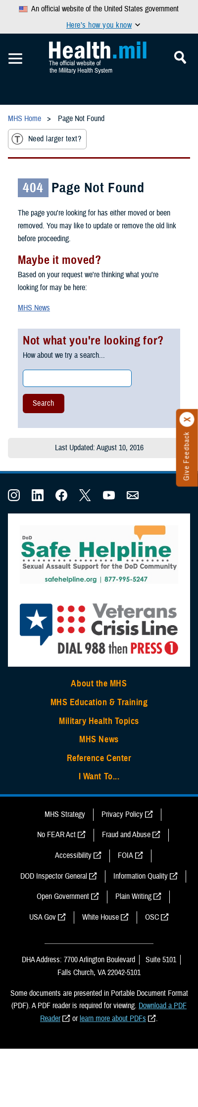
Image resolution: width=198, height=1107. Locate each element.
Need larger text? (46, 139)
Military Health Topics (99, 721)
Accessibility (73, 855)
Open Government (63, 896)
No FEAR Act (56, 835)
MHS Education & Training (99, 702)
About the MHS (99, 683)
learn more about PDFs (113, 1018)
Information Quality (140, 876)
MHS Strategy (65, 814)
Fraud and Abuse (126, 835)
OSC (152, 917)
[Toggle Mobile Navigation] (15, 59)
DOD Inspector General (53, 876)
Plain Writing (133, 896)
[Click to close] (187, 419)
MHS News (34, 308)
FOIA (125, 855)
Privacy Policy (122, 814)
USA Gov (42, 917)
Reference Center (99, 758)
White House (100, 917)
